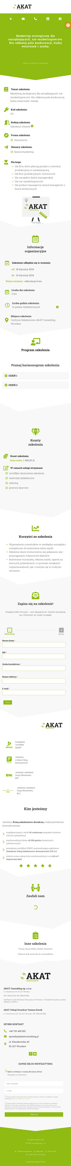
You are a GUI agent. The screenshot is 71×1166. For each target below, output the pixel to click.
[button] (35, 375)
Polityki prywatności (26, 1099)
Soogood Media (39, 1162)
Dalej (8, 702)
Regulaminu (15, 1099)
